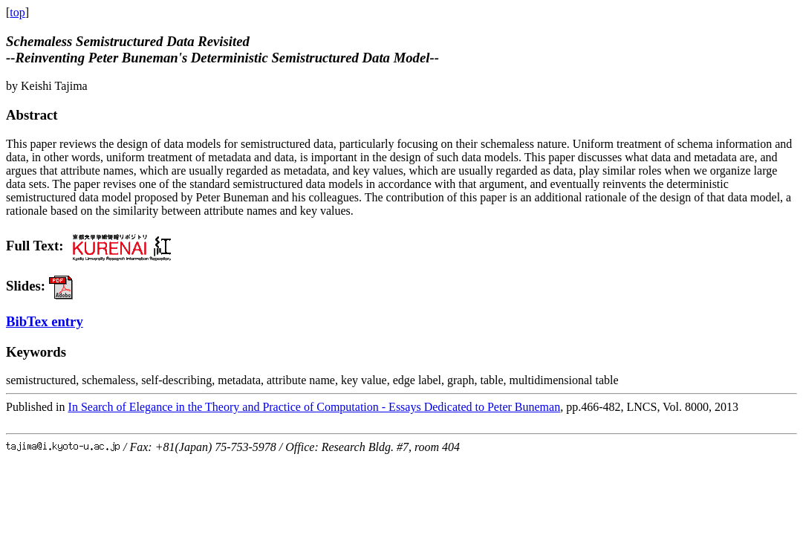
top (17, 12)
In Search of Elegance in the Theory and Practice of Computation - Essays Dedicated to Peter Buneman (314, 407)
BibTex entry (44, 321)
